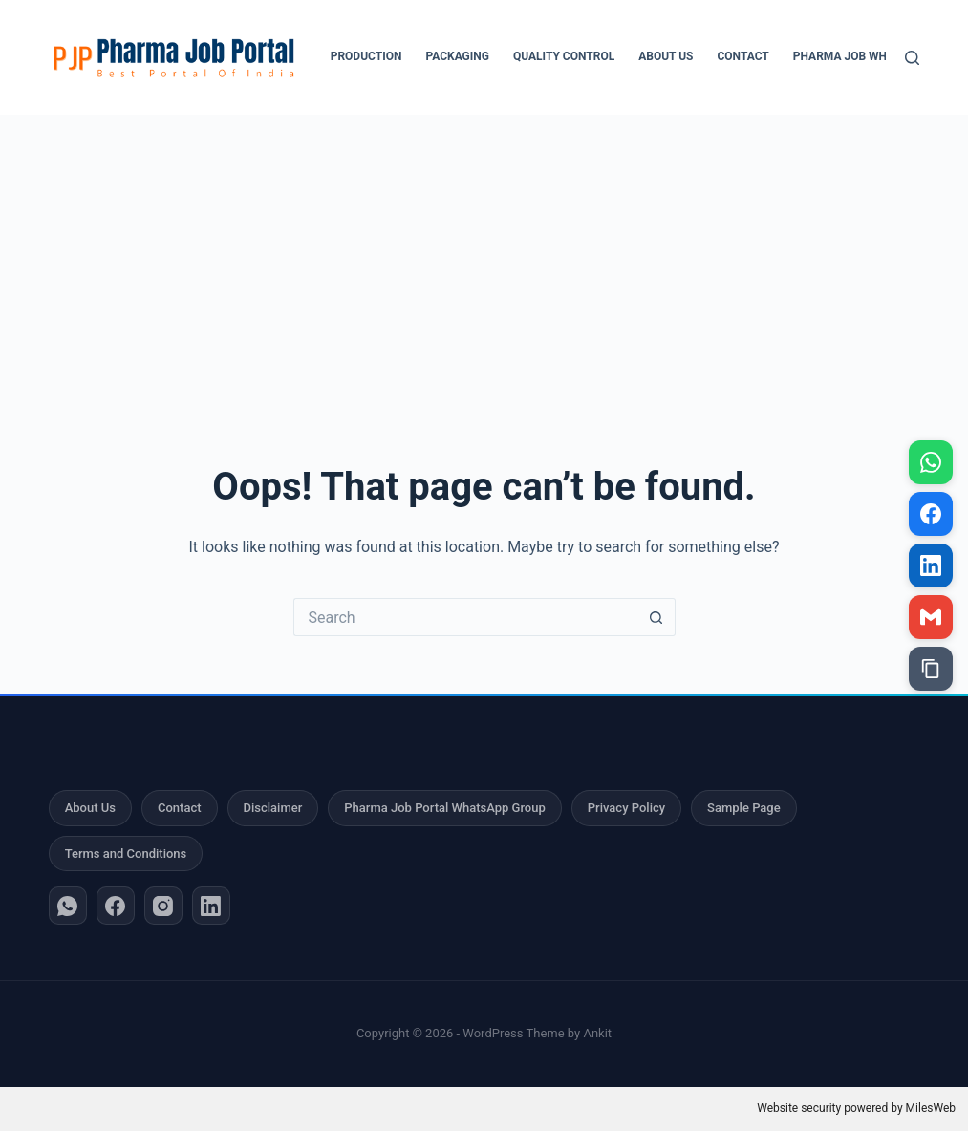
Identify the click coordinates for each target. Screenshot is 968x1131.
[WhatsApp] (68, 905)
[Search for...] (465, 617)
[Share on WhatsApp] (931, 462)
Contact (742, 56)
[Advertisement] (484, 258)
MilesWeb (931, 1108)
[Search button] (656, 617)
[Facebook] (116, 905)
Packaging (457, 56)
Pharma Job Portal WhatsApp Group (444, 807)
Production (366, 56)
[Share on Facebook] (931, 514)
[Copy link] (931, 669)
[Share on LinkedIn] (931, 565)
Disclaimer (273, 807)
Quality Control (563, 56)
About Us (665, 56)
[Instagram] (163, 905)
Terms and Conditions (126, 853)
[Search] (912, 58)
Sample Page (744, 807)
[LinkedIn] (211, 905)
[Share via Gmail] (931, 617)
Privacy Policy (626, 807)
